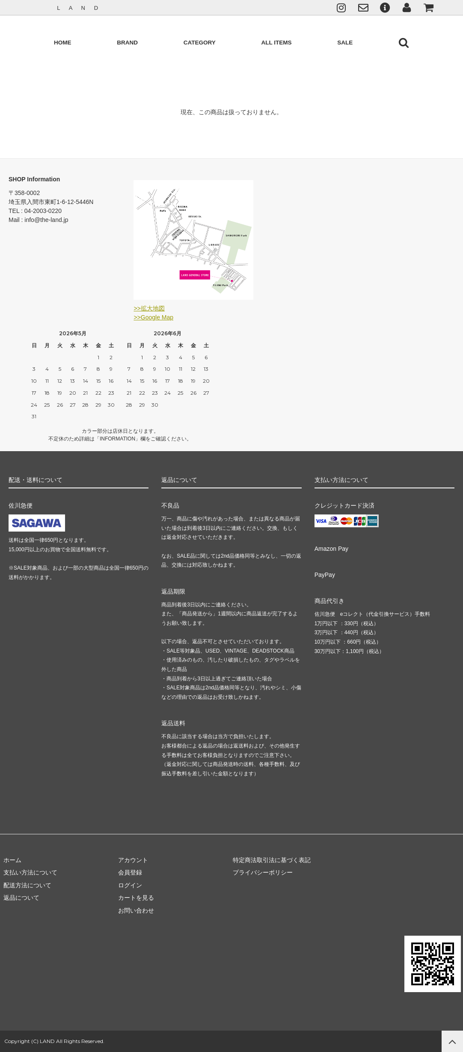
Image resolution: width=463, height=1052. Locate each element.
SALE (345, 42)
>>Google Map (153, 317)
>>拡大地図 (149, 308)
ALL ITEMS (276, 42)
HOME (62, 42)
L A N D (78, 8)
